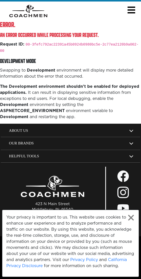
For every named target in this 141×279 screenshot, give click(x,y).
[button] (131, 10)
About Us (18, 130)
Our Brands (21, 143)
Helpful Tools (24, 156)
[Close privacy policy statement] (131, 217)
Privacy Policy (84, 259)
